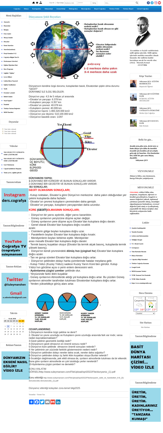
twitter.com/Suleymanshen (140, 236)
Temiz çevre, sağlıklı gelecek (12, 172)
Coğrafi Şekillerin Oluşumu (12, 168)
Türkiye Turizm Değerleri (12, 108)
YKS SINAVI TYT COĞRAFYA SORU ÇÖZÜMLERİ (14, 153)
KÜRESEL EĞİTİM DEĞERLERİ (146, 100)
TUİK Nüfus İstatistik (139, 279)
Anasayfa (7, 22)
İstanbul (6, 104)
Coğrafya (17, 9)
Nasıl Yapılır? (8, 100)
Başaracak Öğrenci (146, 86)
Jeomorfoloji (60, 9)
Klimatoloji (49, 9)
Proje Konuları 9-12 (10, 53)
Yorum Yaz (41, 395)
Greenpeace (135, 248)
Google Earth (136, 267)
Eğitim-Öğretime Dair (11, 65)
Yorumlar (32, 395)
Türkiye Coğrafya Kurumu (140, 263)
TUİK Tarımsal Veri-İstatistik (141, 275)
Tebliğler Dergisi (137, 240)
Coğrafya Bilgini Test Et (11, 57)
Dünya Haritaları (137, 255)
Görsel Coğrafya (142, 9)
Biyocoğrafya (86, 9)
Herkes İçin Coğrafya (147, 113)
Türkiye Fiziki (114, 9)
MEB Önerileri (8, 112)
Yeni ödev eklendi (10, 129)
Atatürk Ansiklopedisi (139, 228)
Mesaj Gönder (8, 37)
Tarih (5, 89)
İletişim (6, 30)
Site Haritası (145, 327)
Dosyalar (6, 41)
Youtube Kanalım (137, 232)
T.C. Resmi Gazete (137, 244)
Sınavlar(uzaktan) (9, 49)
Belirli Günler (8, 96)
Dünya (26, 9)
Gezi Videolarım (9, 165)
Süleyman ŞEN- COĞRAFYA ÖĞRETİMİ (149, 109)
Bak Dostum (143, 126)
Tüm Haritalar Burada (139, 251)
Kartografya (36, 9)
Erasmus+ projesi (9, 93)
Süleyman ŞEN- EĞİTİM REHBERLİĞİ (149, 82)
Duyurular (7, 26)
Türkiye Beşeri (128, 9)
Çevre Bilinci (8, 77)
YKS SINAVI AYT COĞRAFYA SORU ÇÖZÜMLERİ (14, 160)
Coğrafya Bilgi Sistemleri (140, 259)
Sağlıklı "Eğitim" (9, 73)
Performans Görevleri (11, 61)
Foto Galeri (7, 34)
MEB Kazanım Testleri (139, 271)
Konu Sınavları (8, 45)
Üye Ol (51, 3)
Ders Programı (8, 69)
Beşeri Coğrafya (100, 9)
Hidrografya (73, 9)
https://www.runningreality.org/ (142, 283)
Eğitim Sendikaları (10, 85)
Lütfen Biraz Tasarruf (11, 81)
